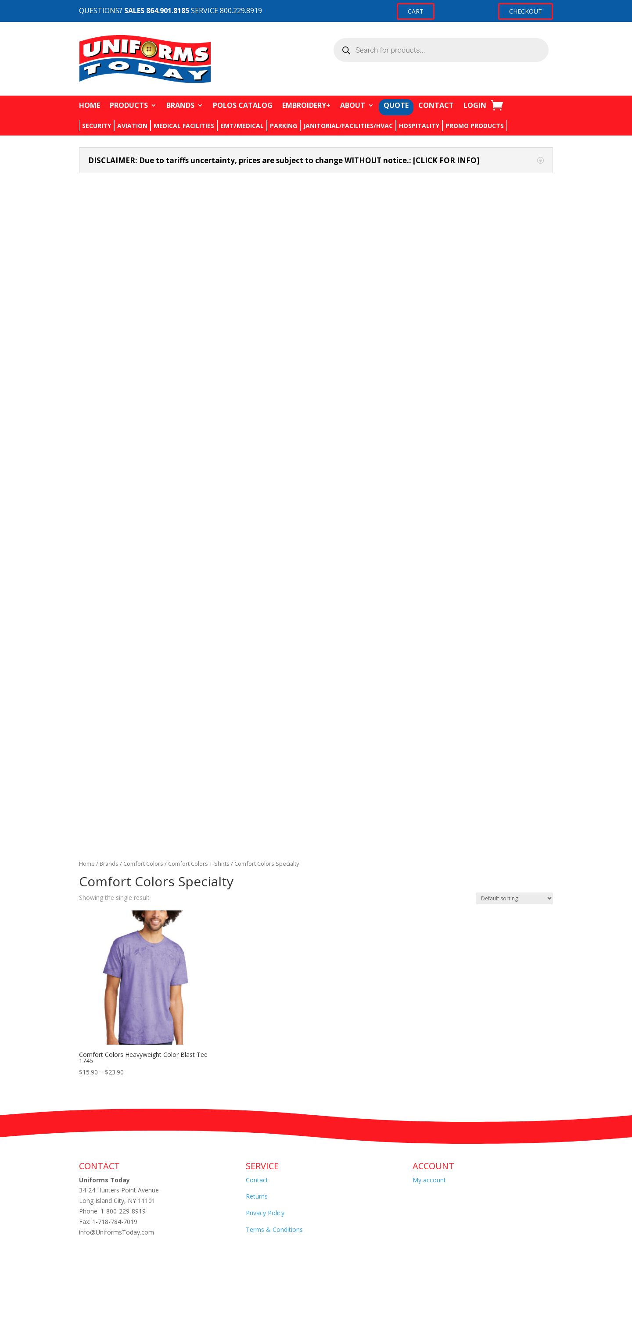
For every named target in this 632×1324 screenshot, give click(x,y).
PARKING (283, 125)
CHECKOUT (525, 11)
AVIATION (132, 125)
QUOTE (396, 105)
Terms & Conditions (274, 618)
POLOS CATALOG (243, 105)
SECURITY (96, 125)
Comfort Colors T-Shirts (199, 252)
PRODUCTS (129, 105)
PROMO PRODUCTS (474, 125)
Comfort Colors (143, 252)
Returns (257, 584)
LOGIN (474, 105)
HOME (89, 105)
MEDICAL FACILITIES (184, 125)
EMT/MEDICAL (242, 125)
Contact (257, 568)
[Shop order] (514, 286)
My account (429, 568)
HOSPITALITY (419, 125)
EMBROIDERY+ (306, 105)
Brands (109, 252)
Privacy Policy (265, 601)
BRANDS (180, 105)
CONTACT (436, 105)
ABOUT (352, 105)
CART (416, 11)
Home (87, 252)
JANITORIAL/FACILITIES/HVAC (348, 125)
